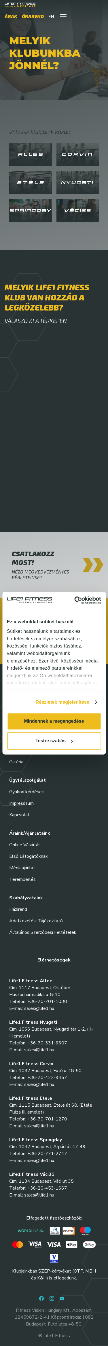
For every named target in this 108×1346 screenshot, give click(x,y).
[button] (63, 16)
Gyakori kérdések (26, 792)
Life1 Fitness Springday (35, 1140)
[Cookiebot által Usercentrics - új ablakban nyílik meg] (76, 600)
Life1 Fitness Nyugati (33, 1022)
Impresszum (21, 803)
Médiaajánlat (22, 868)
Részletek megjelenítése (62, 702)
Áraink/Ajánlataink (29, 833)
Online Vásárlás (25, 845)
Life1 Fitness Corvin (31, 1064)
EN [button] (51, 16)
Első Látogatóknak (28, 856)
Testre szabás (54, 740)
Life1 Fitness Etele (30, 1098)
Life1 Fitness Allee (30, 981)
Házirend (18, 909)
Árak (11, 16)
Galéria (16, 762)
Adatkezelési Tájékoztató (36, 921)
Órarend (33, 16)
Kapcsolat (19, 815)
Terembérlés (22, 879)
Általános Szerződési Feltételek (42, 932)
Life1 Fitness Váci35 (31, 1174)
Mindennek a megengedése (54, 721)
